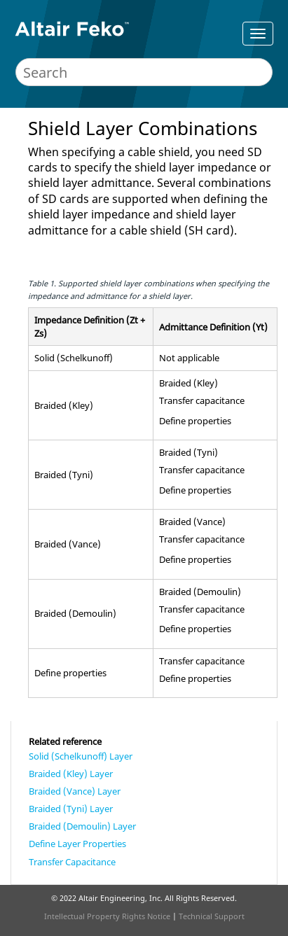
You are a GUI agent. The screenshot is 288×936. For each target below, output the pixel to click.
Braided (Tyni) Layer (71, 808)
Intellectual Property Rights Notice (107, 916)
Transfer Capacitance (72, 861)
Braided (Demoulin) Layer (82, 826)
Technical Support (212, 916)
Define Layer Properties (77, 843)
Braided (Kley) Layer (71, 773)
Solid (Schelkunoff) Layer (80, 756)
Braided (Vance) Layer (75, 791)
